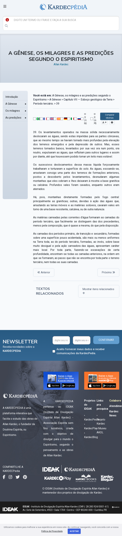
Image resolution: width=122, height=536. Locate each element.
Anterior (43, 272)
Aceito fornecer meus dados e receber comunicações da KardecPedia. (81, 351)
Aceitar (74, 531)
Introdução (11, 96)
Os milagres (12, 110)
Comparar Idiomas (109, 116)
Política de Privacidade (52, 531)
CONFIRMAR (106, 339)
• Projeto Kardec (101, 419)
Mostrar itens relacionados (98, 291)
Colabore (115, 400)
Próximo (108, 272)
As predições (13, 117)
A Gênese (11, 103)
